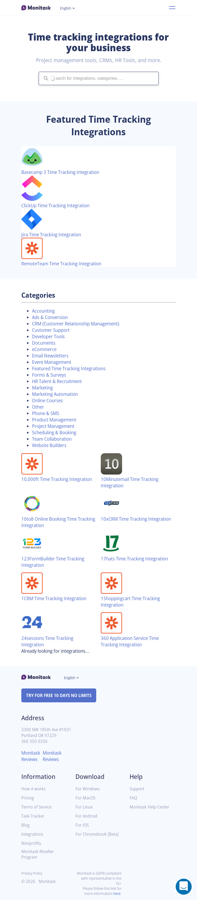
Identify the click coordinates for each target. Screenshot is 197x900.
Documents (45, 343)
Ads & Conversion (51, 317)
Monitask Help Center (151, 807)
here (116, 893)
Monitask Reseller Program (39, 854)
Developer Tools (50, 336)
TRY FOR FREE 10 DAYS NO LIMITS (61, 695)
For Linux (84, 807)
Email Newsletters (52, 355)
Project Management (55, 426)
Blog (25, 825)
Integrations (33, 834)
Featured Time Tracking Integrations (72, 368)
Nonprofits (32, 843)
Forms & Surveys (50, 375)
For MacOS (86, 798)
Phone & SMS (47, 413)
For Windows (88, 789)
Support (138, 789)
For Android (87, 816)
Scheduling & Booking (56, 432)
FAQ (134, 798)
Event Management (53, 362)
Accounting (44, 311)
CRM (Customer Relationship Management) (80, 323)
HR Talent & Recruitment (59, 381)
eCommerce (45, 349)
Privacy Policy (33, 873)
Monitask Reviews (31, 756)
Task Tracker (33, 816)
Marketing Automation (57, 394)
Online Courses (49, 400)
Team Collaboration (54, 439)
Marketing (43, 387)
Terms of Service (37, 807)
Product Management (56, 419)
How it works (34, 789)
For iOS (82, 825)
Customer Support (52, 330)
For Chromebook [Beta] (92, 836)
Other (38, 407)
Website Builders (51, 445)
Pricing (28, 798)
